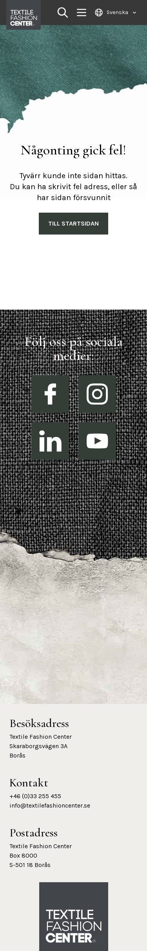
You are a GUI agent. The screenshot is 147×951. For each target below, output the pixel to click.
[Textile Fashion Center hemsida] (73, 926)
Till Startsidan (73, 223)
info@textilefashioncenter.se (49, 805)
